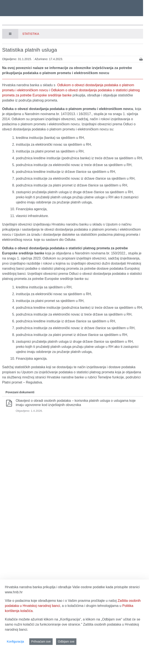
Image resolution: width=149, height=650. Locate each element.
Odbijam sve (66, 641)
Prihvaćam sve (41, 641)
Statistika (30, 33)
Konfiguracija (15, 641)
